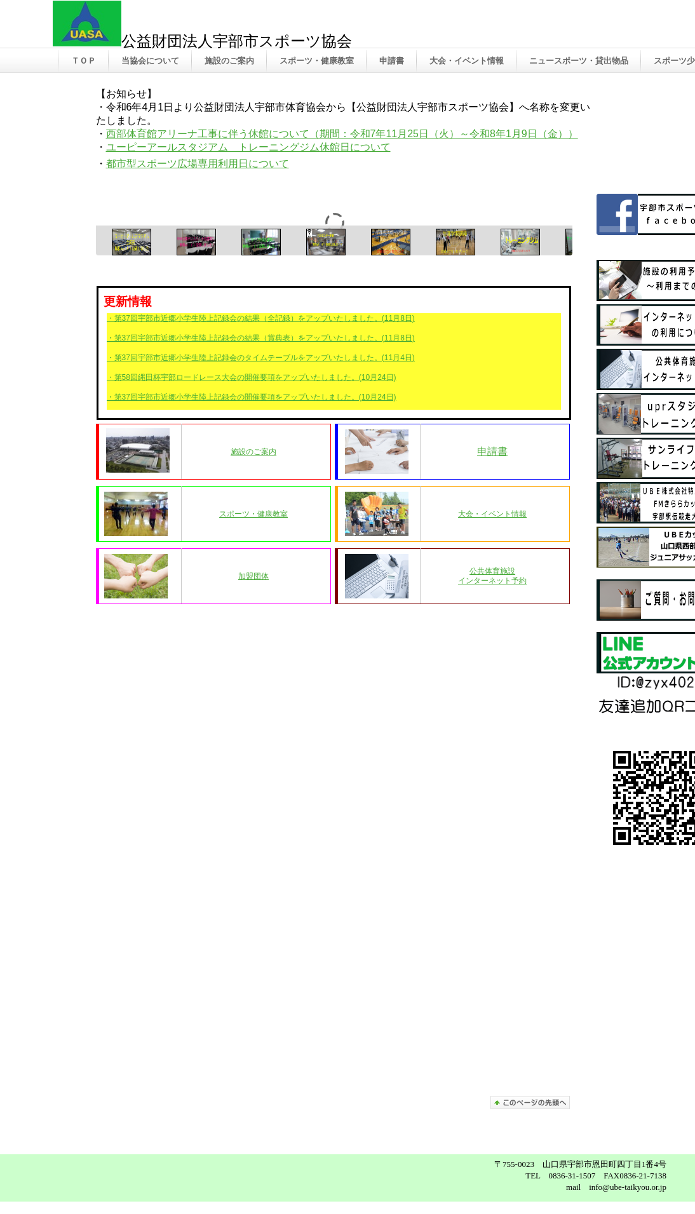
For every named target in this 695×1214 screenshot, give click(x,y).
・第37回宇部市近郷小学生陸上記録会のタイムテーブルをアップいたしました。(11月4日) (261, 357)
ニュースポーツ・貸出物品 (578, 60)
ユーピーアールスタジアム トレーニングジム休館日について (248, 147)
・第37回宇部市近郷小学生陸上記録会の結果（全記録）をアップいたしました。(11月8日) (261, 318)
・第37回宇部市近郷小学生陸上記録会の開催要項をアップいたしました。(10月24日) (251, 397)
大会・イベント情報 (466, 60)
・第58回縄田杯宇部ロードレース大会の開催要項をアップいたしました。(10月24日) (251, 377)
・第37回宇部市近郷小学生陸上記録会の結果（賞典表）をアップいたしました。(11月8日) (261, 338)
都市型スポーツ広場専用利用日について (197, 163)
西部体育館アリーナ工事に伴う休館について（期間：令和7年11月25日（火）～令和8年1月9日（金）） (342, 133)
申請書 (391, 60)
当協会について (150, 60)
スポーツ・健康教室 (317, 60)
